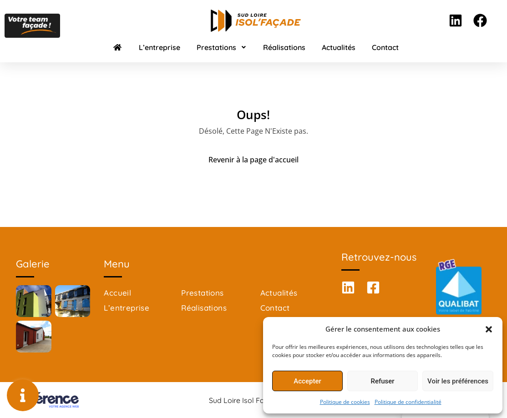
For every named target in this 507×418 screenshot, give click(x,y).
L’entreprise (159, 47)
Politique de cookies (345, 402)
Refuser (382, 381)
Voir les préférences (457, 381)
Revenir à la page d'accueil (253, 160)
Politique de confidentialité (408, 402)
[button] (488, 328)
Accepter (307, 381)
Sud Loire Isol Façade (245, 400)
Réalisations (284, 47)
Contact (385, 47)
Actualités (338, 47)
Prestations (222, 47)
